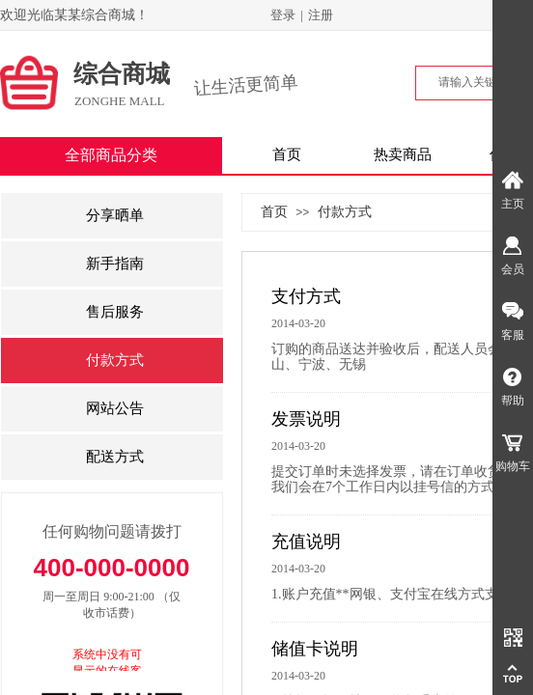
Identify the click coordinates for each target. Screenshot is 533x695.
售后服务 (115, 312)
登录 (282, 15)
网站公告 (115, 408)
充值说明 (306, 541)
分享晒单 (115, 215)
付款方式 (345, 211)
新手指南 (115, 263)
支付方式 (306, 296)
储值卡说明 (314, 648)
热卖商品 (403, 154)
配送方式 (115, 456)
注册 (320, 15)
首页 (286, 154)
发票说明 (306, 419)
